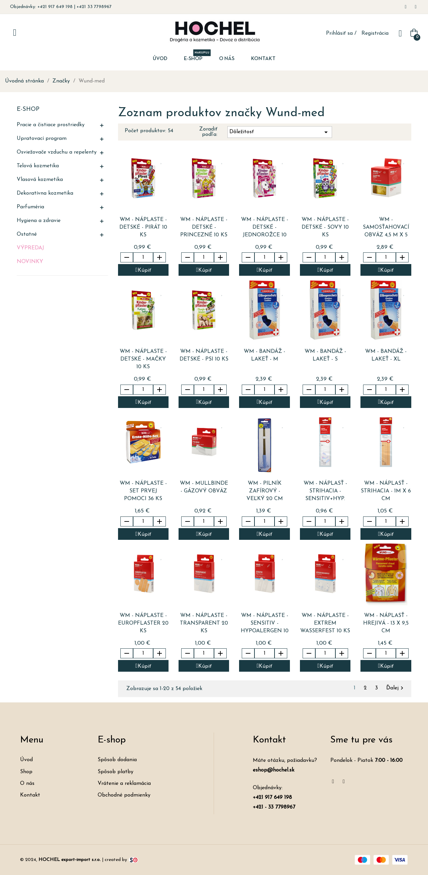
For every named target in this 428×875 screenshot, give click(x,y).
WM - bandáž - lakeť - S (325, 355)
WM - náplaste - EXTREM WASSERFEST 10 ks (325, 623)
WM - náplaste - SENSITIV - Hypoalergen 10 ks (265, 624)
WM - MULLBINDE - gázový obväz (204, 487)
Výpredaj (30, 248)
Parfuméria (30, 207)
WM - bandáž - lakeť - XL (386, 355)
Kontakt (30, 795)
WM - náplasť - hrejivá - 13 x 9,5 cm (386, 623)
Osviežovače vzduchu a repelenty (57, 152)
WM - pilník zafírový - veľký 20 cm (264, 491)
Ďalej (395, 688)
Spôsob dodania (117, 759)
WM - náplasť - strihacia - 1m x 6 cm (386, 491)
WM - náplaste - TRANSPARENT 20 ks (204, 623)
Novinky (30, 261)
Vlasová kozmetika (40, 179)
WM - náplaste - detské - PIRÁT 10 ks (143, 227)
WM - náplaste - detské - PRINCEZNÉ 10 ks (203, 227)
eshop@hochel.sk (273, 770)
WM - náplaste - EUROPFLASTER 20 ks (143, 623)
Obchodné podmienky (124, 795)
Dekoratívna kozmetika (45, 193)
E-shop (28, 109)
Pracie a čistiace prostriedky (51, 125)
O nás (27, 783)
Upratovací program (42, 138)
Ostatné (27, 234)
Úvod (26, 759)
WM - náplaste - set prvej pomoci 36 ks (143, 491)
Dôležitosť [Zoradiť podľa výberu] (279, 132)
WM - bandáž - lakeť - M (264, 355)
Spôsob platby (115, 772)
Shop (26, 772)
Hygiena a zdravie (39, 220)
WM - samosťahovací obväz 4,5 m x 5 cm (386, 228)
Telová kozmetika (38, 166)
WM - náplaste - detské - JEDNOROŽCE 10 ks (264, 228)
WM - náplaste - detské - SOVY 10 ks (325, 227)
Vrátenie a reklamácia (124, 783)
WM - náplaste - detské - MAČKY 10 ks (143, 359)
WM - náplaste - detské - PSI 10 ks (204, 355)
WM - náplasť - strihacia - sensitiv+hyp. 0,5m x (325, 492)
